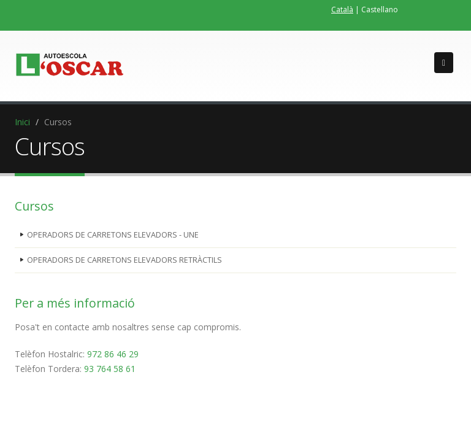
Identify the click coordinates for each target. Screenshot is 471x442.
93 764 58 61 (110, 368)
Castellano (379, 9)
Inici (22, 122)
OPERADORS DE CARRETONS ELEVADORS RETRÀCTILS (124, 260)
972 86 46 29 (113, 354)
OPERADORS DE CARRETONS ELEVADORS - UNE (113, 235)
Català (342, 9)
